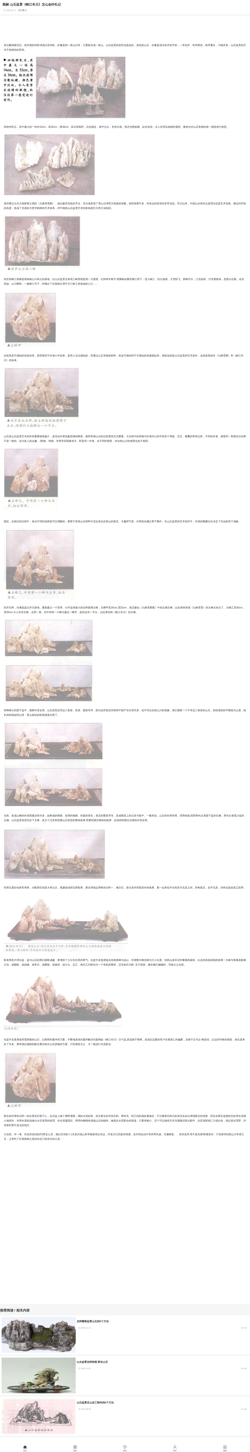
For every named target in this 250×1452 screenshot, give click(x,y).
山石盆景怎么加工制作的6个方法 (95, 1402)
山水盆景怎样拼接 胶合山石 (92, 1361)
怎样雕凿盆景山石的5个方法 (93, 1321)
